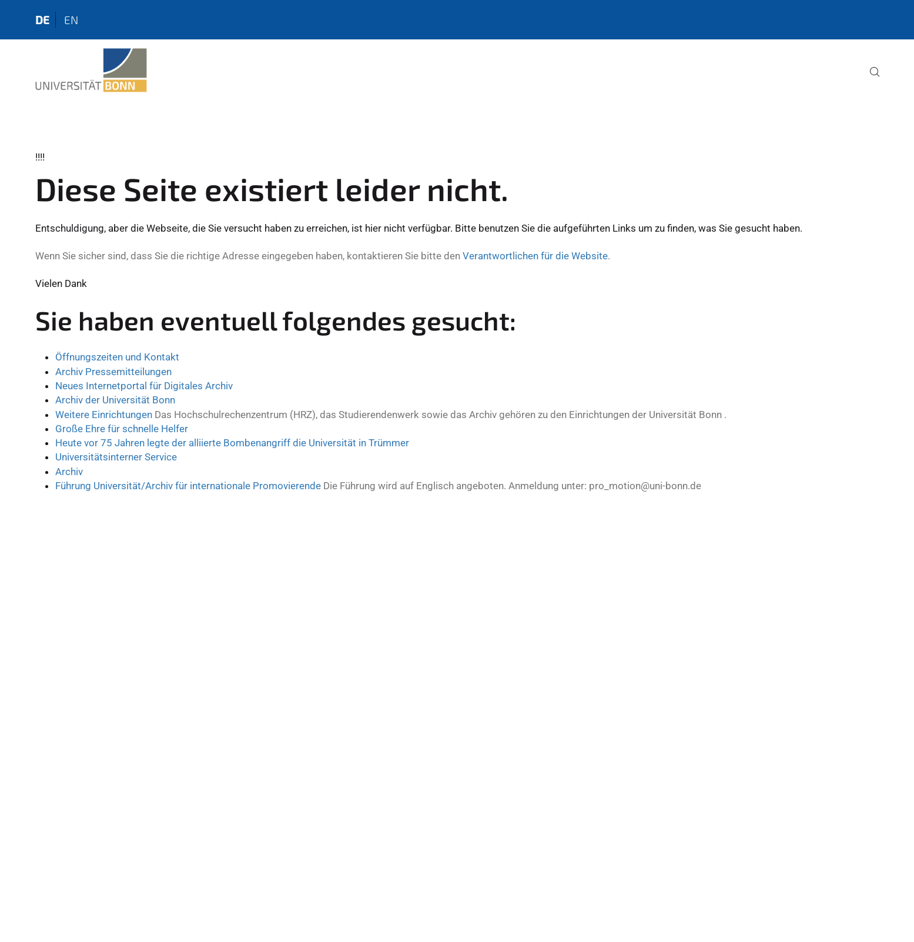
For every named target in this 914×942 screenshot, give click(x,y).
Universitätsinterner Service (116, 457)
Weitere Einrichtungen (105, 414)
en (71, 19)
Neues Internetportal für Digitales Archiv (144, 386)
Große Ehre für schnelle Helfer (121, 429)
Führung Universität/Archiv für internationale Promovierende (188, 486)
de (42, 19)
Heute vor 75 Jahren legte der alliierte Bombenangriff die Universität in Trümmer (232, 443)
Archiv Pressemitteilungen (113, 372)
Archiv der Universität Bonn (115, 400)
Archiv (69, 471)
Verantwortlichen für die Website (535, 256)
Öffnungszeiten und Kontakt (117, 357)
